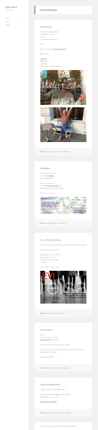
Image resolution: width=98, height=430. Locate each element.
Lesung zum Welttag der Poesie (50, 384)
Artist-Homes (50, 176)
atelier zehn (43, 59)
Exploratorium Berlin (52, 186)
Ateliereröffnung (45, 27)
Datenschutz (49, 426)
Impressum (42, 426)
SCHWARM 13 (45, 168)
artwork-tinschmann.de (59, 49)
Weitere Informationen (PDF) (48, 402)
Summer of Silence (46, 330)
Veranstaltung (67, 151)
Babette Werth (11, 7)
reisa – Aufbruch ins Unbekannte (51, 240)
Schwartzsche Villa (45, 340)
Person (7, 18)
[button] (63, 87)
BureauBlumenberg (72, 426)
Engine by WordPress (57, 426)
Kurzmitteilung (45, 151)
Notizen (7, 21)
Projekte (8, 24)
